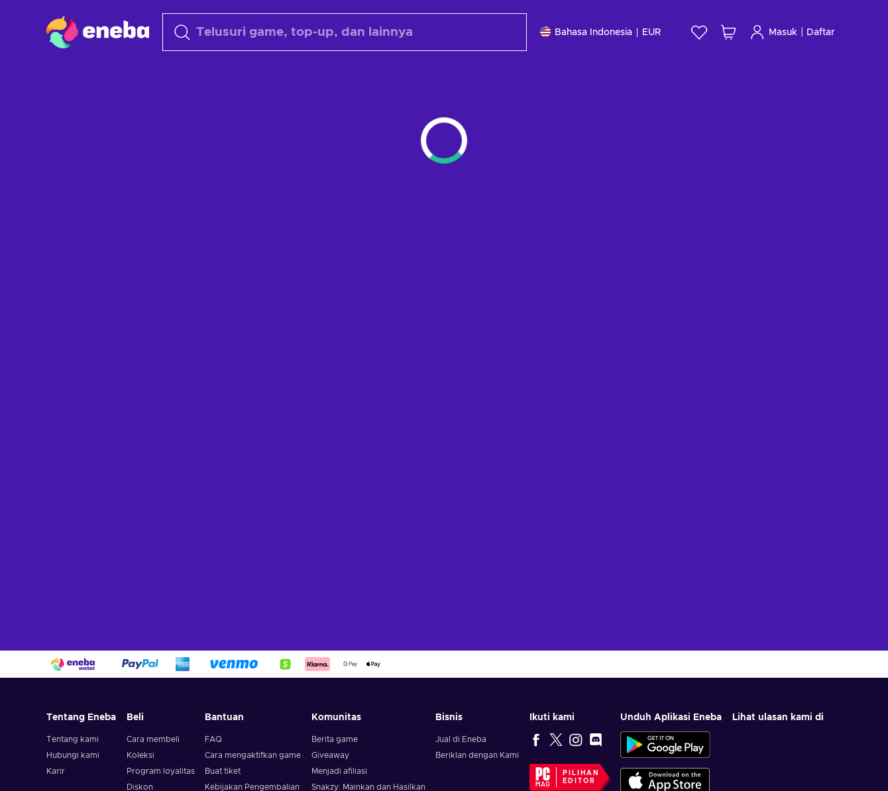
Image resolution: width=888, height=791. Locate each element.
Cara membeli (153, 739)
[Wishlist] (699, 32)
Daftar (820, 32)
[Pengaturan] (600, 32)
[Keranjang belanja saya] (728, 32)
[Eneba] (97, 32)
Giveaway (330, 755)
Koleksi (140, 755)
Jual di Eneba (460, 739)
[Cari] (345, 32)
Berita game (334, 739)
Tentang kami (72, 739)
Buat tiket (223, 771)
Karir (55, 771)
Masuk (773, 32)
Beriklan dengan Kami (477, 755)
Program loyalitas (161, 771)
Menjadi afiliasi (339, 771)
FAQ (213, 739)
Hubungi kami (72, 755)
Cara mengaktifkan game (253, 755)
